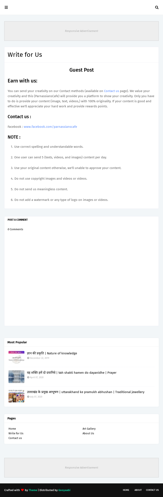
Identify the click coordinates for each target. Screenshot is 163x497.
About (138, 490)
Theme (33, 490)
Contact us (111, 91)
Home (12, 428)
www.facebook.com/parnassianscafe (50, 127)
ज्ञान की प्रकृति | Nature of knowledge (52, 353)
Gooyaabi (64, 490)
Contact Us (152, 490)
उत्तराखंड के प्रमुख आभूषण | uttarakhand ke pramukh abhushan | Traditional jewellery (85, 392)
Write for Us (15, 433)
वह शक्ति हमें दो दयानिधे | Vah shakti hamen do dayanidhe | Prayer (72, 373)
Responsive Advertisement (81, 31)
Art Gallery (89, 428)
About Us (88, 433)
